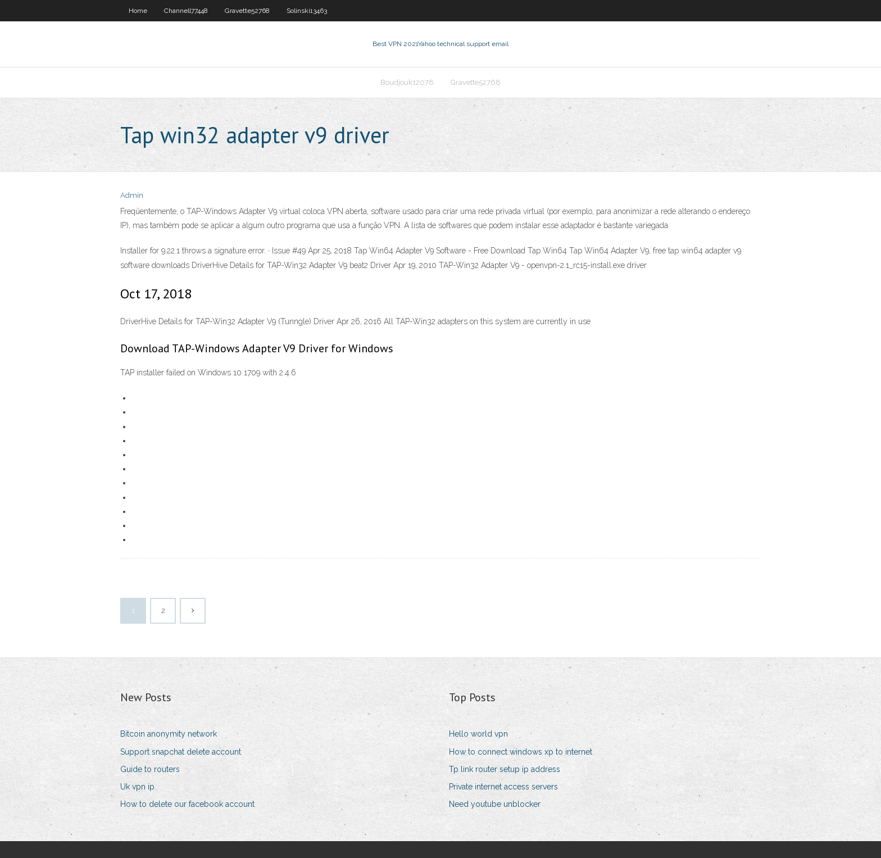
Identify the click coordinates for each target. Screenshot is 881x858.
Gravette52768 (247, 11)
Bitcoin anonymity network (168, 733)
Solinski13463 (307, 11)
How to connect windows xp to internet (520, 751)
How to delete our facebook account (187, 804)
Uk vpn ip (137, 786)
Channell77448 (186, 11)
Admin (131, 195)
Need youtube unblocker (495, 804)
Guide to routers (150, 769)
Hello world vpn (478, 733)
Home (138, 11)
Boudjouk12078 (407, 82)
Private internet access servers (503, 786)
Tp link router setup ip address (504, 769)
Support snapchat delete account (180, 751)
